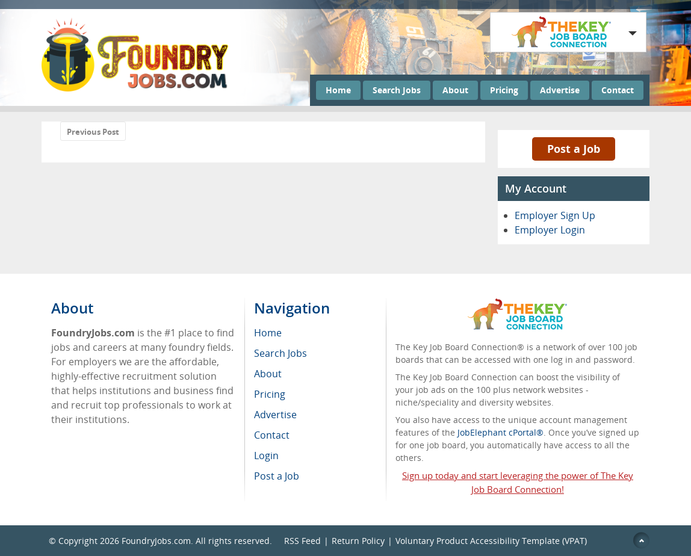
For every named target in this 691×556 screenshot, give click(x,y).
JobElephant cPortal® (500, 432)
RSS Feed (302, 540)
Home (338, 90)
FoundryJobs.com (156, 540)
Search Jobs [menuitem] (280, 353)
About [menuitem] (268, 373)
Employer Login (550, 229)
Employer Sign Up (555, 215)
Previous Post (93, 131)
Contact (617, 90)
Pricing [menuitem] (269, 394)
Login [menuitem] (266, 455)
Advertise (560, 90)
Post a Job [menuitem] (276, 476)
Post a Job (573, 148)
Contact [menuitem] (272, 435)
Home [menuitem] (268, 332)
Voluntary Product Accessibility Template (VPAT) (491, 540)
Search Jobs (397, 90)
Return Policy (358, 540)
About (455, 90)
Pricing (504, 90)
